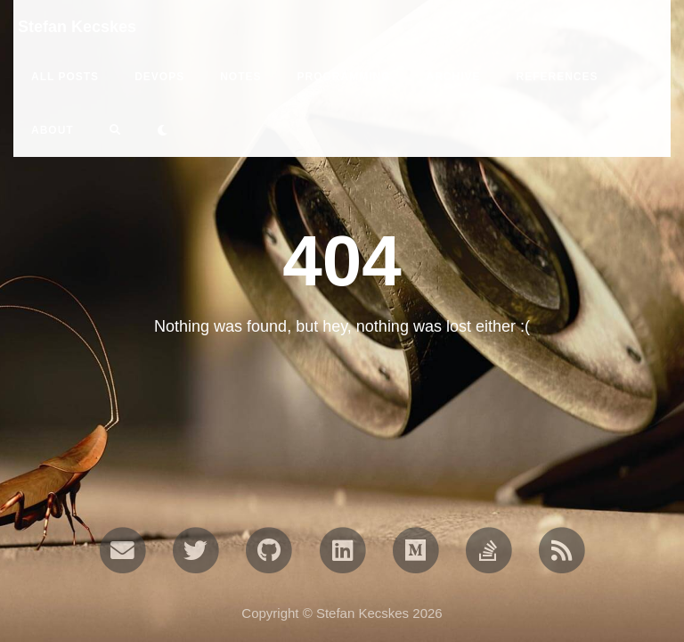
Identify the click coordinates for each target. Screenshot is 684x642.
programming (343, 76)
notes (240, 76)
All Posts (65, 76)
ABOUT (52, 130)
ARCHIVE (453, 76)
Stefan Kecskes (77, 27)
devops (159, 76)
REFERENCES (557, 76)
